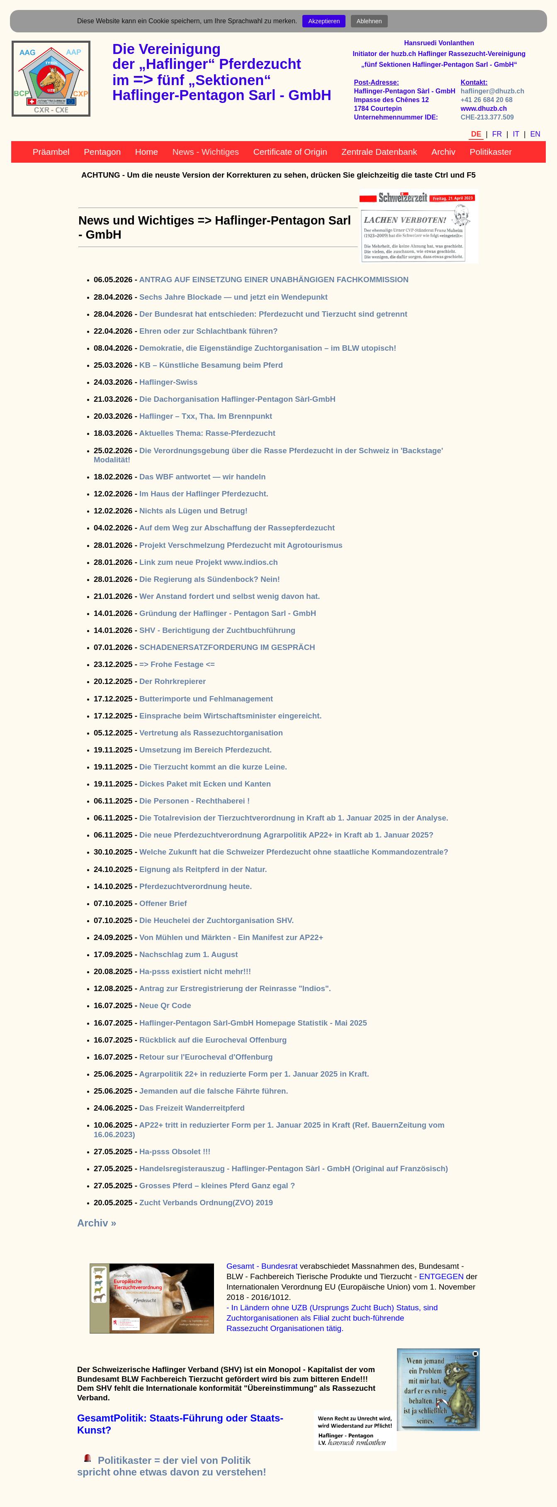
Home (146, 151)
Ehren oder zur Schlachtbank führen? (208, 331)
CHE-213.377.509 (487, 117)
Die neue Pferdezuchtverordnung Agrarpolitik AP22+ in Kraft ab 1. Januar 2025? (286, 834)
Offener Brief (163, 903)
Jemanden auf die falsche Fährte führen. (213, 1091)
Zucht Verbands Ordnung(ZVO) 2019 (206, 1202)
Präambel (51, 151)
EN (535, 134)
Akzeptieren (324, 21)
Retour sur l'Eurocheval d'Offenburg (206, 1057)
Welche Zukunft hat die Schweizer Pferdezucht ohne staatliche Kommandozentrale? (293, 852)
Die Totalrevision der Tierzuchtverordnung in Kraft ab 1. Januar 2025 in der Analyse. (293, 817)
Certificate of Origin (290, 151)
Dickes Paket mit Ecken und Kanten (205, 783)
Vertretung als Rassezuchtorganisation (211, 732)
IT (516, 134)
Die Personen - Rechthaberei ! (194, 800)
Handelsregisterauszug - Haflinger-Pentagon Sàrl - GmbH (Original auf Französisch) (293, 1168)
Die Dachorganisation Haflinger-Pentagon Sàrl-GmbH (237, 399)
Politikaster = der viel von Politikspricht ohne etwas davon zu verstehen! (171, 1466)
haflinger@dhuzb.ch (492, 91)
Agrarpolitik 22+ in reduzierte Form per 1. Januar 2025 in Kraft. (254, 1074)
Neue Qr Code (165, 1005)
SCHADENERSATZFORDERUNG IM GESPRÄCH (227, 647)
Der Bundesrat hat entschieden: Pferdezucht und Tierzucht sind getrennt (273, 314)
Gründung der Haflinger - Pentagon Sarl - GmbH (227, 613)
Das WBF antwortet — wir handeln (202, 476)
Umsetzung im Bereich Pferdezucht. (205, 749)
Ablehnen (369, 21)
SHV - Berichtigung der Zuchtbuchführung (217, 630)
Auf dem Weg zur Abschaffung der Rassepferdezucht (237, 527)
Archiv (443, 151)
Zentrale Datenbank (379, 151)
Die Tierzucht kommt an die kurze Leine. (213, 766)
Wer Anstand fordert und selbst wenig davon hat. (229, 596)
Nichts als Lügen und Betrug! (193, 510)
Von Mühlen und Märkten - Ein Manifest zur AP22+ (231, 937)
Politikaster (491, 151)
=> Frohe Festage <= (177, 664)
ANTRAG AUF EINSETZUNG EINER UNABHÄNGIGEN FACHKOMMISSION (274, 279)
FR (497, 134)
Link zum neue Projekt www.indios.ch (208, 562)
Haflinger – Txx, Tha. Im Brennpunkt (205, 416)
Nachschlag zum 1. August (188, 954)
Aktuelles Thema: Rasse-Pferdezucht (207, 433)
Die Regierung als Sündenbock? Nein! (209, 579)
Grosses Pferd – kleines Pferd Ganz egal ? (217, 1185)
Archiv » (97, 1223)
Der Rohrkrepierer (172, 681)
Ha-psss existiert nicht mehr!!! (195, 971)
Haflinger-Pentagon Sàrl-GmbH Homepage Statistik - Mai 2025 (253, 1023)
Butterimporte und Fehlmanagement (206, 698)
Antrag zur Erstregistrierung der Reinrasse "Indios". (235, 988)
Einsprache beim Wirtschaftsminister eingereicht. (230, 715)
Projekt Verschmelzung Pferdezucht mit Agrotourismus (241, 545)
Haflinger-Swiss (168, 382)
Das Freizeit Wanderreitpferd (192, 1108)
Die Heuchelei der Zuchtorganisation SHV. (216, 920)
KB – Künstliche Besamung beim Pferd (211, 365)
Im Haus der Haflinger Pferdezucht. (203, 493)
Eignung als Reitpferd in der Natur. (203, 869)
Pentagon (102, 151)
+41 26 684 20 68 (487, 99)
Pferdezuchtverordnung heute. (195, 886)
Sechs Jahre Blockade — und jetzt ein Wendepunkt (233, 297)
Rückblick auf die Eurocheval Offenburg (213, 1040)
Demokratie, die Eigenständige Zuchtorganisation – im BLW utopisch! (267, 348)
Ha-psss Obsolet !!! (174, 1151)
